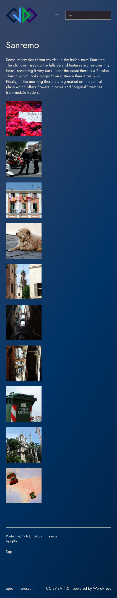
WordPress (102, 588)
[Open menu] (57, 15)
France (52, 536)
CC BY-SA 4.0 (57, 588)
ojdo (9, 588)
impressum (26, 588)
